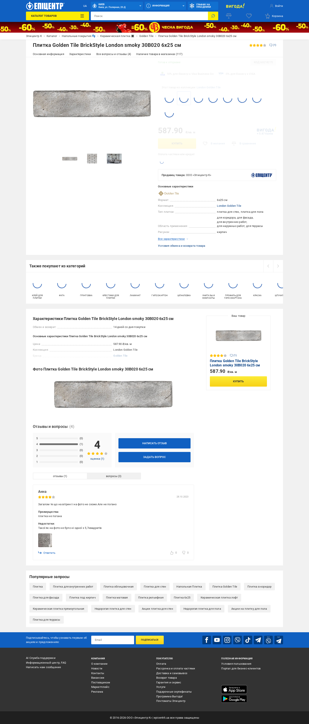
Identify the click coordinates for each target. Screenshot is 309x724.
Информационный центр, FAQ (46, 662)
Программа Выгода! (169, 696)
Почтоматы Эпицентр (171, 701)
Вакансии (98, 677)
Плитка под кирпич (82, 597)
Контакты (97, 673)
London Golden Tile (209, 87)
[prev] (268, 266)
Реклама (97, 691)
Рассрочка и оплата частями (175, 668)
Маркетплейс (100, 687)
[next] (278, 266)
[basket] (274, 16)
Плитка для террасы (46, 619)
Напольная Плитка (189, 586)
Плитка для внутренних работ (73, 586)
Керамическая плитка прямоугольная (58, 608)
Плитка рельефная (151, 597)
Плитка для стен (155, 586)
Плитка (38, 586)
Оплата (161, 663)
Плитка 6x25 (182, 597)
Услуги (160, 687)
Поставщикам (100, 682)
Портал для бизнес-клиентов (241, 668)
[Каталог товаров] (57, 16)
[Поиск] (213, 16)
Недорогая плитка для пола (202, 608)
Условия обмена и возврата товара (181, 245)
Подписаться (149, 639)
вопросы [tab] (111, 476)
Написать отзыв (154, 443)
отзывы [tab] (58, 476)
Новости (96, 668)
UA (85, 6)
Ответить (46, 552)
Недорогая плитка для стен (113, 608)
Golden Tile (120, 355)
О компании (99, 663)
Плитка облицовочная (119, 586)
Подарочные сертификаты (174, 691)
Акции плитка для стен (157, 608)
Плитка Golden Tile (224, 586)
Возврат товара (166, 677)
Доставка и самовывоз (171, 673)
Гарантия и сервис (168, 682)
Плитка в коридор (259, 586)
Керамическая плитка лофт (219, 597)
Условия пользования (236, 663)
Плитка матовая (117, 597)
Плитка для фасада (46, 597)
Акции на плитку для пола (249, 608)
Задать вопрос (154, 457)
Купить (177, 143)
